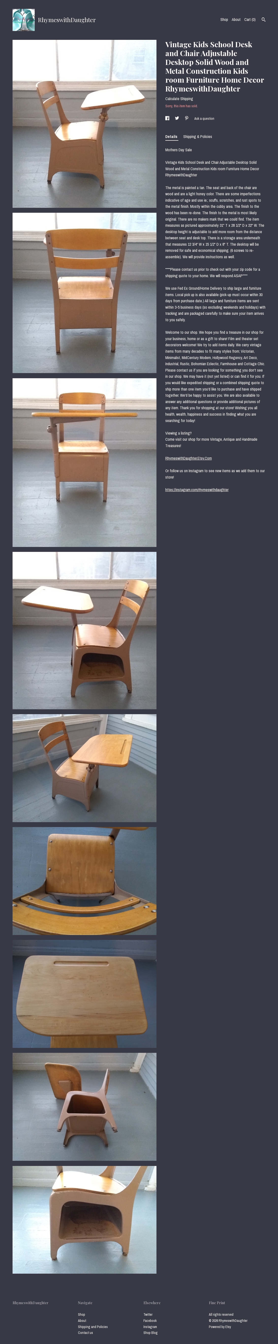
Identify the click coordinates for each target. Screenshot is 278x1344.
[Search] (263, 20)
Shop (224, 19)
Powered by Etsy (220, 1327)
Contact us (85, 1332)
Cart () (250, 19)
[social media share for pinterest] (187, 118)
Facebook (150, 1320)
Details (171, 136)
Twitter (148, 1314)
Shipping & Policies (197, 136)
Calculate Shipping (179, 98)
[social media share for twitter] (177, 118)
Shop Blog (150, 1332)
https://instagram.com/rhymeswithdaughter (197, 489)
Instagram (150, 1327)
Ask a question (204, 118)
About (236, 19)
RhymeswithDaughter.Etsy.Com (188, 458)
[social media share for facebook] (167, 118)
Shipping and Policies (93, 1327)
